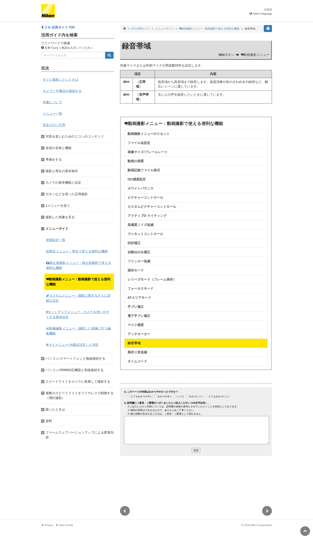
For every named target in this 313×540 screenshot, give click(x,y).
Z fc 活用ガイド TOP (60, 27)
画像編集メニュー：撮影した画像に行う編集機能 (78, 330)
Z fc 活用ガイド (140, 28)
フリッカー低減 (139, 261)
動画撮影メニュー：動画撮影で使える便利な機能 (78, 281)
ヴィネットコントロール (145, 234)
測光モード (136, 270)
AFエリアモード (139, 298)
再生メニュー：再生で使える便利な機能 (77, 251)
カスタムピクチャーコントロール (152, 207)
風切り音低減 (137, 352)
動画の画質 (136, 161)
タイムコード (137, 361)
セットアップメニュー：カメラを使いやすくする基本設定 (77, 314)
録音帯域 (134, 343)
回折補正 (134, 243)
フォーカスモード (140, 288)
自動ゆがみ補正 (139, 252)
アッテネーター (139, 334)
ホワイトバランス (140, 188)
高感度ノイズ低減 (140, 225)
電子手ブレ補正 (139, 316)
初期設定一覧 (55, 240)
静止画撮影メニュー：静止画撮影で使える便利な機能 (78, 265)
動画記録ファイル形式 (144, 170)
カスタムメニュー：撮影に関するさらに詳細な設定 (78, 298)
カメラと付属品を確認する (62, 91)
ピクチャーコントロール (145, 197)
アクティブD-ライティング (147, 216)
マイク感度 (136, 325)
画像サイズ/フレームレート (148, 152)
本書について (52, 102)
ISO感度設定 (137, 179)
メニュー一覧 (52, 113)
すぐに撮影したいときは (60, 80)
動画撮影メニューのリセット (149, 134)
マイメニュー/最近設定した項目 (72, 345)
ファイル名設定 (139, 143)
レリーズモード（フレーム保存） (152, 279)
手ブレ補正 (136, 307)
